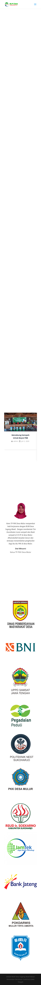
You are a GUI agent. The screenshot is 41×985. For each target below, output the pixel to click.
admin (15, 441)
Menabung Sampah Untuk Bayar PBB (20, 436)
